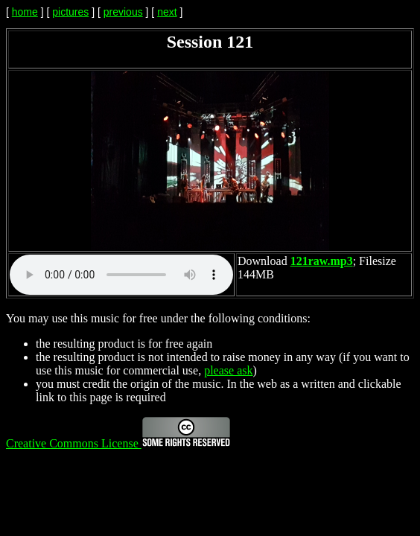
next (166, 12)
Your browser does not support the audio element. (121, 275)
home (25, 12)
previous (123, 12)
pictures (70, 12)
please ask (228, 370)
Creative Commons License (118, 443)
